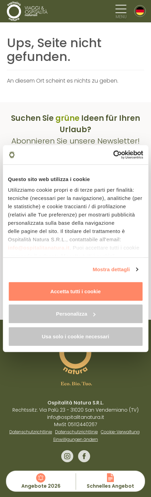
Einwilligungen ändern (75, 439)
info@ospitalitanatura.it (38, 248)
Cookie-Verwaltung (120, 432)
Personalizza (76, 314)
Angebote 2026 (41, 486)
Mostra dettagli (111, 269)
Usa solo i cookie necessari (75, 336)
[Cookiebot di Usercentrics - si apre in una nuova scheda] (113, 154)
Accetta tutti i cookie (75, 291)
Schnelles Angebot (110, 486)
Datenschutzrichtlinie (30, 432)
